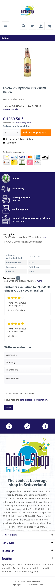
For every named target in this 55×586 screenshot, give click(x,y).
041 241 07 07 (27, 426)
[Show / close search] (23, 26)
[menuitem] (5, 25)
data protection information (33, 399)
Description (9, 234)
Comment (9, 142)
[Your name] (27, 355)
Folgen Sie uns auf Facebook (45, 426)
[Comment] (27, 370)
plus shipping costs (23, 122)
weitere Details (10, 109)
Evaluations (9, 278)
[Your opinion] (27, 379)
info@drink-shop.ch (9, 426)
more (45, 237)
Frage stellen (25, 139)
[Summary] (27, 362)
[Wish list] (32, 26)
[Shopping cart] (49, 26)
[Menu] (5, 25)
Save (8, 407)
